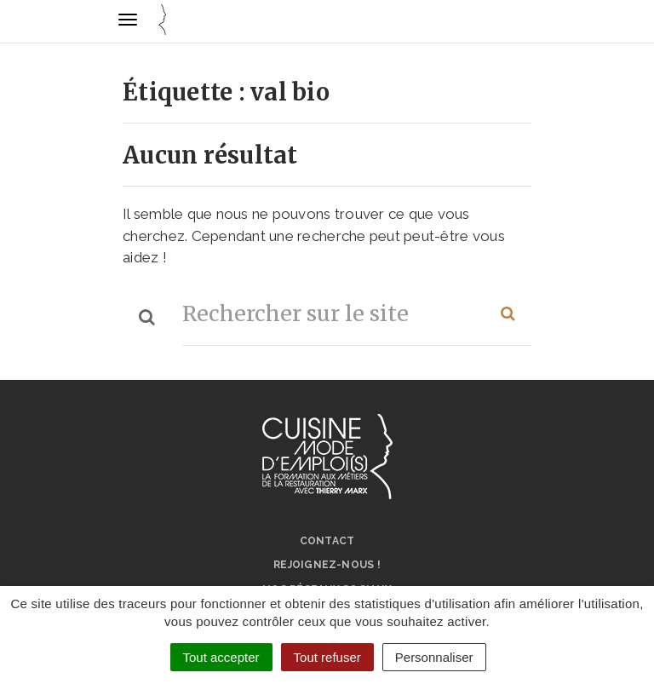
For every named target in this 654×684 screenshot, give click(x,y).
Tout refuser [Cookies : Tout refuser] (327, 657)
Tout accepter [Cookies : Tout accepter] (221, 657)
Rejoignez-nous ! (327, 565)
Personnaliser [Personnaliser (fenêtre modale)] (434, 657)
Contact (327, 541)
